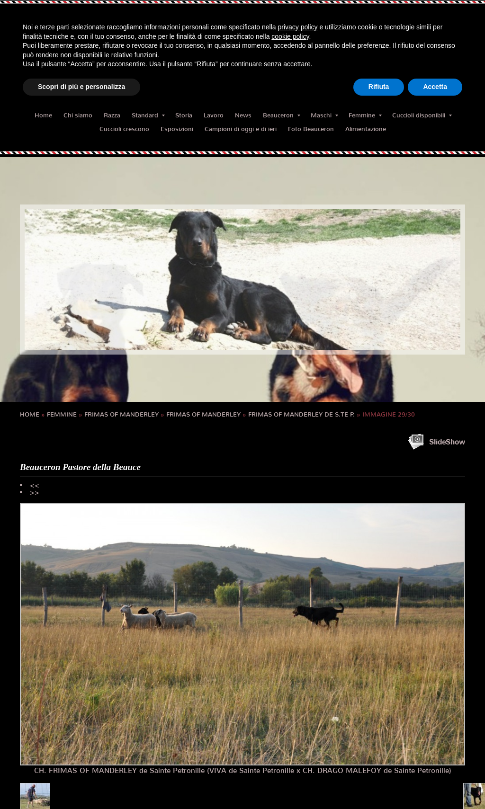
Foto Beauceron (311, 129)
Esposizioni (177, 129)
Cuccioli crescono (124, 129)
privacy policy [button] (298, 27)
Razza (112, 115)
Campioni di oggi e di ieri (241, 129)
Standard (148, 115)
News (243, 115)
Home (43, 115)
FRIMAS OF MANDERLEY (121, 414)
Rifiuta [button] (378, 86)
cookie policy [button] (290, 36)
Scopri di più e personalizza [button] (81, 86)
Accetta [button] (435, 86)
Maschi (324, 115)
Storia (183, 115)
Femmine (365, 115)
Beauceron (281, 115)
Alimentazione (365, 129)
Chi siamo (77, 115)
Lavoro (214, 115)
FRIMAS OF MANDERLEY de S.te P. (301, 414)
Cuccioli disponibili (422, 115)
